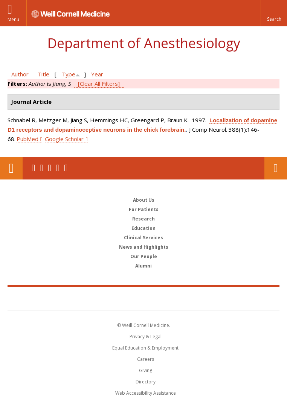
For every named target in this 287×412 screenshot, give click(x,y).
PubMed (27, 139)
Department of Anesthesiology (143, 43)
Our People (143, 256)
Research (143, 219)
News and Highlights (143, 247)
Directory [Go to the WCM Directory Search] (146, 382)
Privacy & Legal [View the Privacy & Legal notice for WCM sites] (146, 336)
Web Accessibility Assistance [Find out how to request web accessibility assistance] (145, 393)
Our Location (11, 168)
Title (43, 74)
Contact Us (275, 168)
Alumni (143, 266)
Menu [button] (13, 19)
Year (97, 74)
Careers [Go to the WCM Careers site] (145, 359)
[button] (274, 13)
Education (143, 228)
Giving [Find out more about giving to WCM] (145, 370)
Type (68, 74)
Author (20, 74)
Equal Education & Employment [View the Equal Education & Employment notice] (145, 348)
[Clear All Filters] (99, 83)
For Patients (144, 209)
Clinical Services (143, 237)
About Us (143, 200)
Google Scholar (64, 139)
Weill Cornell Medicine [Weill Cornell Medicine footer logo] (143, 298)
